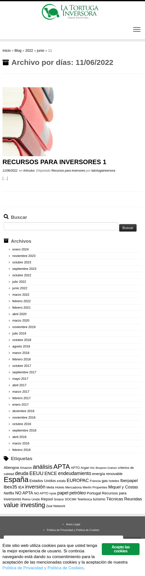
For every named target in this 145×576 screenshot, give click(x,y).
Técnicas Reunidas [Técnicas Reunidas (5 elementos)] (124, 499)
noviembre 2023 (24, 256)
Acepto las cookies (121, 549)
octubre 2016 (21, 424)
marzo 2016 (21, 443)
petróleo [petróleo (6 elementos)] (77, 492)
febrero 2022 (21, 301)
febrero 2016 (21, 450)
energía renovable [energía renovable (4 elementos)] (107, 474)
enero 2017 (20, 404)
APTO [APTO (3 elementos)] (75, 468)
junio (40, 50)
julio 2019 (19, 333)
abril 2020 (19, 314)
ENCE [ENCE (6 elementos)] (50, 473)
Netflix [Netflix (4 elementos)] (9, 493)
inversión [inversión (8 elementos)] (35, 486)
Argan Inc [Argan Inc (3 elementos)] (88, 468)
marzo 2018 (21, 353)
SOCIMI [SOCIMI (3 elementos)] (70, 499)
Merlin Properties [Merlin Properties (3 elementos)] (95, 487)
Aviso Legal (73, 524)
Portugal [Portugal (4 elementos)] (94, 493)
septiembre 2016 (24, 430)
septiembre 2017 (24, 372)
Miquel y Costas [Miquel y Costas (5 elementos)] (123, 487)
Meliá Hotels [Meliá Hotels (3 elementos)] (55, 487)
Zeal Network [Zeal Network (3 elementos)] (55, 506)
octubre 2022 (21, 275)
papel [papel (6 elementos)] (63, 492)
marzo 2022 (21, 294)
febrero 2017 (21, 398)
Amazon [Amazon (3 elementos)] (26, 468)
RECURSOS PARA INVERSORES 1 (54, 161)
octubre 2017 (21, 366)
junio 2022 (19, 288)
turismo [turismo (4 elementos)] (99, 499)
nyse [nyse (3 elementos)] (52, 493)
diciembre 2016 (23, 411)
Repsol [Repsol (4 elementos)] (47, 499)
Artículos (29, 170)
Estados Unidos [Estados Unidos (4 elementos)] (42, 481)
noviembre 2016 (24, 417)
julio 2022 (19, 282)
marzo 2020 (21, 320)
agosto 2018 (21, 346)
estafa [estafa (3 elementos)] (61, 481)
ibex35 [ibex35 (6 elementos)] (10, 486)
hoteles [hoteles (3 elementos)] (114, 481)
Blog (17, 50)
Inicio (6, 50)
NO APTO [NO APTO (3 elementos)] (41, 493)
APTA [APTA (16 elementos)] (61, 466)
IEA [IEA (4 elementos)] (21, 487)
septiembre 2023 (24, 269)
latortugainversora (103, 170)
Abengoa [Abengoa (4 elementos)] (11, 467)
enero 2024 (20, 249)
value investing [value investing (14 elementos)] (24, 504)
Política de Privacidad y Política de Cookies (73, 529)
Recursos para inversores (68, 170)
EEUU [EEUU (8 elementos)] (36, 473)
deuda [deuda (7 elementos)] (22, 473)
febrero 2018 (21, 359)
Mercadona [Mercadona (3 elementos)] (73, 487)
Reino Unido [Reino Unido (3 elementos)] (31, 499)
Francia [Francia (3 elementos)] (95, 481)
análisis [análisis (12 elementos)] (42, 467)
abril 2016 (19, 437)
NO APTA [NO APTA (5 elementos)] (24, 493)
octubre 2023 (21, 262)
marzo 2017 (21, 391)
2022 (29, 50)
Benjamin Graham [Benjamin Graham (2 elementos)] (106, 467)
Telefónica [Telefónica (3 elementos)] (84, 499)
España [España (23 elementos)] (16, 479)
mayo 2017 (20, 379)
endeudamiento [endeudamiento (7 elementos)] (74, 473)
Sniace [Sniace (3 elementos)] (59, 499)
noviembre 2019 (24, 327)
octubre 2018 (21, 340)
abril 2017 (19, 385)
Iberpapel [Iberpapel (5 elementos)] (129, 480)
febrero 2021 (21, 307)
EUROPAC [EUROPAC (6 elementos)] (78, 480)
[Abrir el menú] (137, 30)
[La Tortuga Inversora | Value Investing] (72, 12)
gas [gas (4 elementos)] (105, 481)
